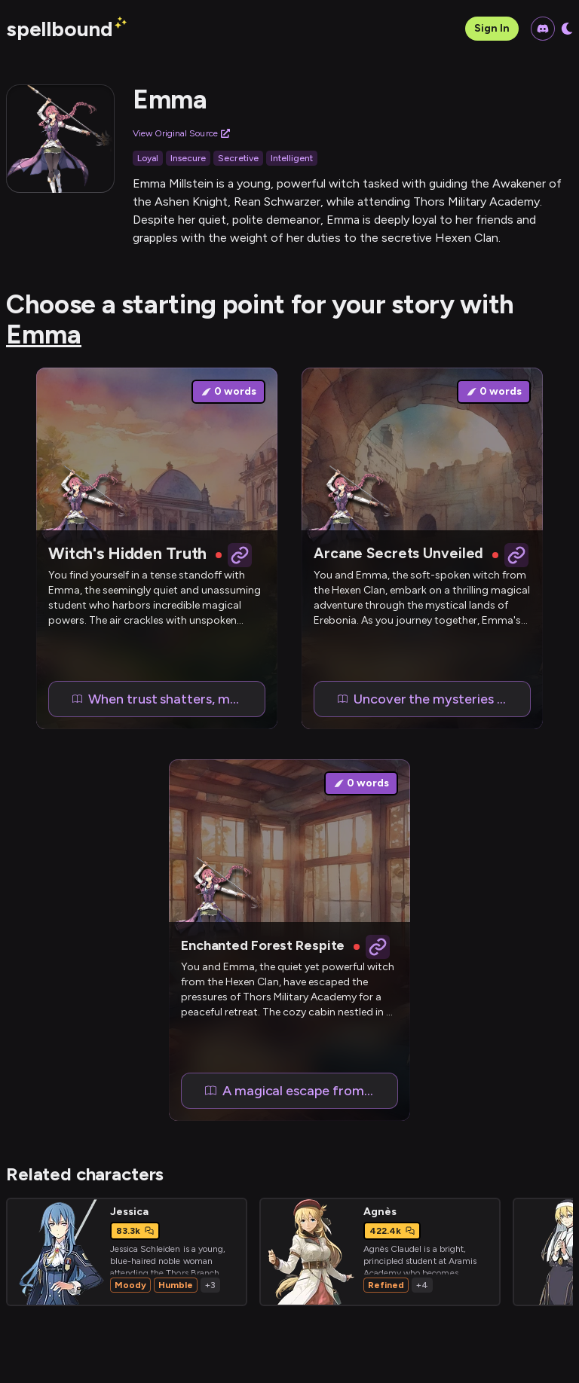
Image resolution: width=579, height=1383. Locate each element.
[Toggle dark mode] (566, 28)
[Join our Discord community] (543, 29)
